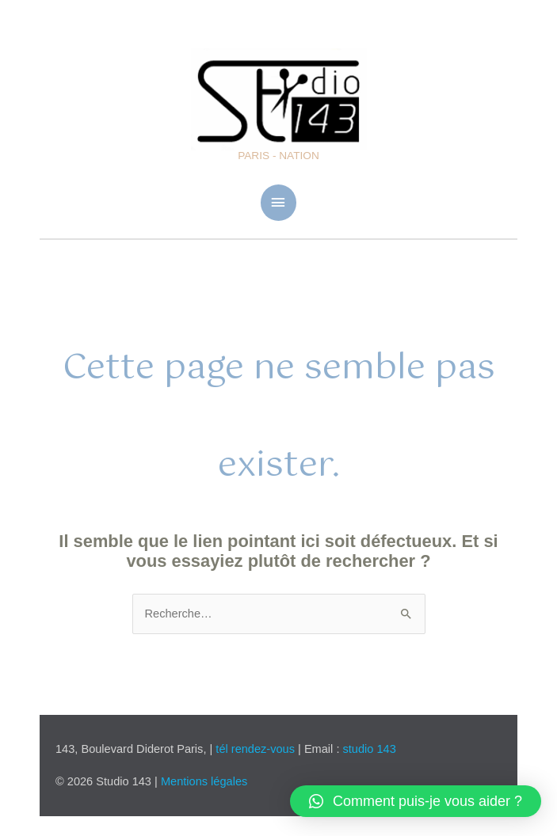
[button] (415, 801)
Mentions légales (204, 781)
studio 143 (369, 749)
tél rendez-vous (257, 749)
